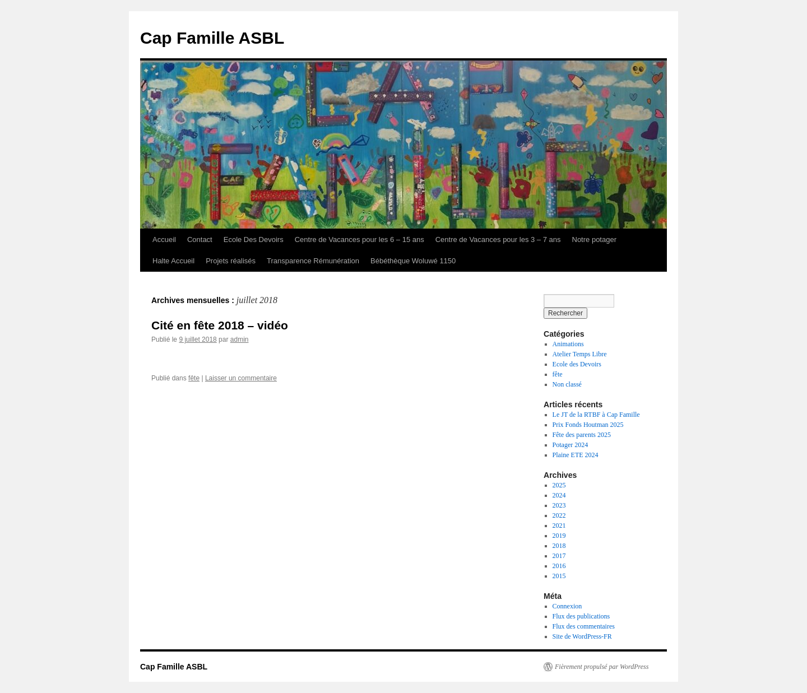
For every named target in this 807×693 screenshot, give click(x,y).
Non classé (567, 384)
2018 (559, 546)
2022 (559, 515)
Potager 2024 (570, 445)
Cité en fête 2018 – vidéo (219, 325)
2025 (559, 485)
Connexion (567, 606)
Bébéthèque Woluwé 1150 (413, 261)
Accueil (164, 239)
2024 (559, 495)
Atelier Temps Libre (580, 354)
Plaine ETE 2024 (576, 455)
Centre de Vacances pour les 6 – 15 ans (359, 239)
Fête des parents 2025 (582, 435)
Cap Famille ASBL (212, 38)
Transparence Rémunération (313, 261)
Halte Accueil (173, 261)
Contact (199, 239)
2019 (559, 535)
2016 (559, 566)
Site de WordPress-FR (582, 636)
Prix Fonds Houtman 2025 (588, 425)
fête (194, 378)
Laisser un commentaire (241, 378)
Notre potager (594, 239)
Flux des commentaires (584, 626)
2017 (559, 556)
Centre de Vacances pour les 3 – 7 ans (498, 239)
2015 (559, 576)
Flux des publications (581, 616)
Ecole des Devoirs (577, 364)
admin (239, 339)
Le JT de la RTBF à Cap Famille (596, 414)
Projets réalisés (231, 261)
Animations (568, 344)
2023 (559, 505)
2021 (559, 525)
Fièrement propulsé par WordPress (601, 667)
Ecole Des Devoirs (254, 239)
